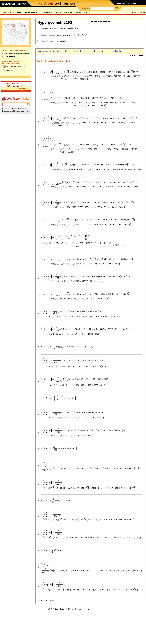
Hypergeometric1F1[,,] (77, 51)
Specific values (100, 51)
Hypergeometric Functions (49, 51)
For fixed (116, 51)
